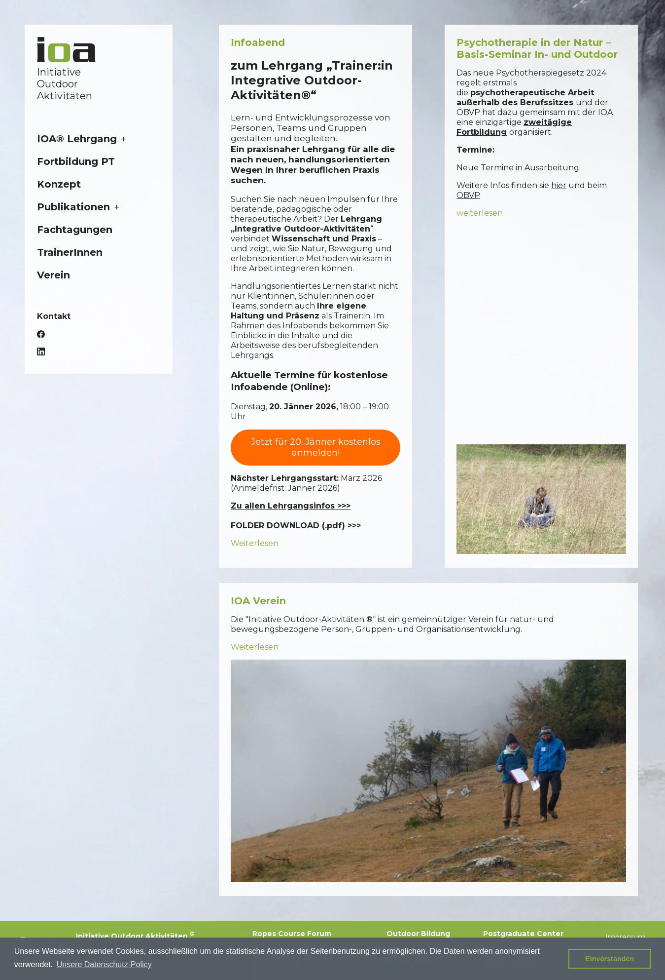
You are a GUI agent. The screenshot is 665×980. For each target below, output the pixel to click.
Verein (53, 275)
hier (558, 185)
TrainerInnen (70, 252)
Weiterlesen (255, 543)
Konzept (59, 184)
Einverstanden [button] (609, 959)
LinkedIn (41, 351)
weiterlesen (479, 213)
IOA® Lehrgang (77, 138)
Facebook (41, 334)
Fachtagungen (74, 229)
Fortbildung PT (76, 161)
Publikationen (73, 206)
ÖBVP (468, 195)
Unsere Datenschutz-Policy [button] (104, 964)
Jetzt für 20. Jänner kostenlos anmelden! (316, 447)
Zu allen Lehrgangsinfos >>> (290, 505)
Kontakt (53, 316)
